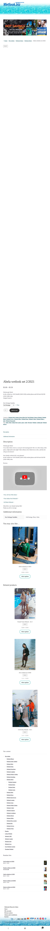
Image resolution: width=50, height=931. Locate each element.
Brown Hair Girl (23, 417)
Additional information (9, 436)
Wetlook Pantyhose (11, 769)
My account (7, 911)
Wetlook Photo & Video (11, 907)
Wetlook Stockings (11, 777)
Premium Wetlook (9, 849)
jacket (19, 422)
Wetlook (34, 422)
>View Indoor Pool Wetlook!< (10, 498)
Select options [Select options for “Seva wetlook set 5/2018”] (25, 682)
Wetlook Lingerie (11, 810)
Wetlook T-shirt (32, 419)
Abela (7, 422)
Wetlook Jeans (10, 802)
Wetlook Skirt (10, 764)
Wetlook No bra (10, 419)
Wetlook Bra (10, 823)
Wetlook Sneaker (12, 782)
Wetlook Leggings (11, 771)
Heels (10, 422)
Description (6, 432)
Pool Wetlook (31, 417)
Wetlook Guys (8, 844)
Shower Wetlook (38, 417)
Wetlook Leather (10, 800)
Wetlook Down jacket (12, 820)
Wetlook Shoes (19, 40)
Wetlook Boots (11, 784)
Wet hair (30, 422)
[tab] (25, 432)
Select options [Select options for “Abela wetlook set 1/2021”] (25, 576)
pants (22, 422)
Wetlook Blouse (10, 759)
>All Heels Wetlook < (8, 502)
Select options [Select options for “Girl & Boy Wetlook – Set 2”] (25, 739)
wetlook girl (39, 422)
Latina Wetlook (8, 833)
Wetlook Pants (25, 419)
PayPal (6, 916)
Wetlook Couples (9, 839)
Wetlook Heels (28, 40)
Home (5, 40)
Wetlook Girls (8, 841)
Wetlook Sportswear (11, 797)
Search (25, 928)
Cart (38, 927)
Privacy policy (8, 913)
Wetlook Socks (11, 790)
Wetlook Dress (10, 795)
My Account (8, 928)
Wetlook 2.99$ (8, 836)
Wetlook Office (17, 419)
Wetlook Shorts (10, 815)
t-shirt (25, 422)
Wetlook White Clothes (12, 805)
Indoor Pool (15, 422)
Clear (18, 405)
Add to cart (14, 410)
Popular (7, 831)
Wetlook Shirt (10, 792)
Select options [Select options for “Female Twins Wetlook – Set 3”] (25, 631)
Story (6, 909)
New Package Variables (9, 403)
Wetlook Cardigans (11, 813)
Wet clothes (11, 40)
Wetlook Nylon (10, 828)
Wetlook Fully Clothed (13, 417)
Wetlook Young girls (10, 420)
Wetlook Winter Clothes (12, 774)
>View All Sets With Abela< (10, 494)
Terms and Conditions (10, 915)
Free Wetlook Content (10, 846)
